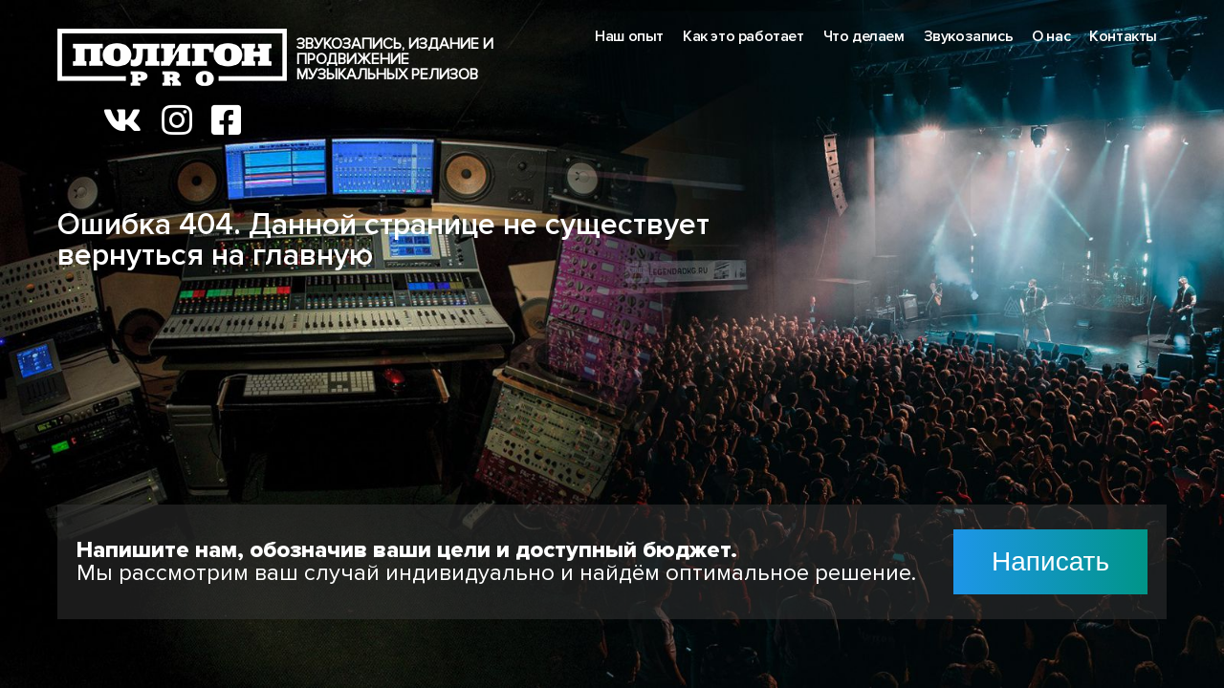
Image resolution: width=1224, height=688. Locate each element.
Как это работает (743, 36)
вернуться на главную (215, 255)
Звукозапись (969, 36)
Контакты (1123, 36)
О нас (1051, 36)
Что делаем (864, 36)
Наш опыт (629, 36)
